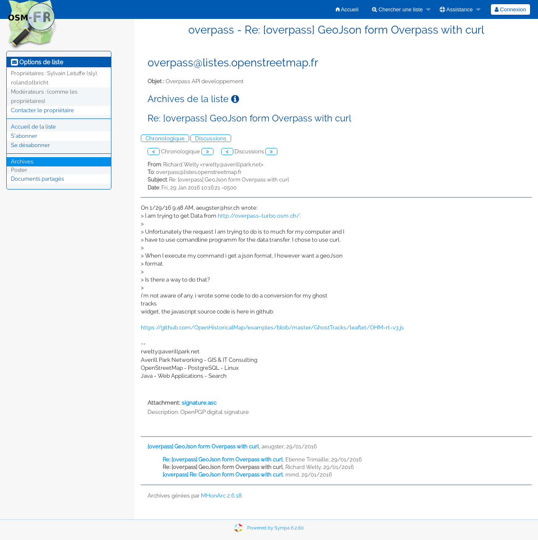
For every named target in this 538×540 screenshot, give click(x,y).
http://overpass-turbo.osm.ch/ (259, 215)
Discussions (211, 138)
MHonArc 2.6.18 (221, 495)
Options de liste (37, 62)
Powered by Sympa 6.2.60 (275, 528)
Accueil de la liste (33, 127)
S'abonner (24, 136)
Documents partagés (37, 179)
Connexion (510, 9)
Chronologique (165, 138)
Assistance (456, 9)
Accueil (347, 9)
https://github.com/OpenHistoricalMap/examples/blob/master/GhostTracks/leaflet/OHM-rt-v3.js (272, 327)
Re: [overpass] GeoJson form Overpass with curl (223, 459)
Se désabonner (30, 145)
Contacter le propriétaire (42, 110)
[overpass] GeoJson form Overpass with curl (203, 446)
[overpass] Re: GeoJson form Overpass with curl (223, 475)
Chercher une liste (397, 9)
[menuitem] (347, 9)
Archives (22, 161)
